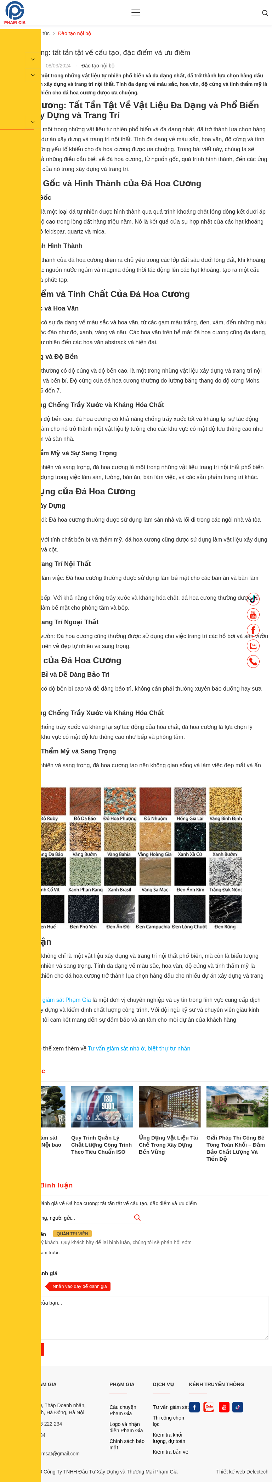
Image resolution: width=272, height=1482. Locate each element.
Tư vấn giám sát (170, 1407)
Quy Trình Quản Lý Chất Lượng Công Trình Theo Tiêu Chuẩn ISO (101, 1145)
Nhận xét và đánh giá (30, 1273)
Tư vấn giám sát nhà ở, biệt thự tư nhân (138, 1048)
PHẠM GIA (122, 1384)
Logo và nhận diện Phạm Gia (126, 1427)
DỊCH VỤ (163, 1384)
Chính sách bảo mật (126, 1444)
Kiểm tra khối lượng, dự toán (169, 1438)
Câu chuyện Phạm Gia (122, 1410)
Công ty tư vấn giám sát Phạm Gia (48, 1000)
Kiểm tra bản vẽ (170, 1452)
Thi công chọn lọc (168, 1421)
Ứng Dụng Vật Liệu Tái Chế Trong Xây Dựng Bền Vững (168, 1145)
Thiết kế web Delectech (242, 1472)
